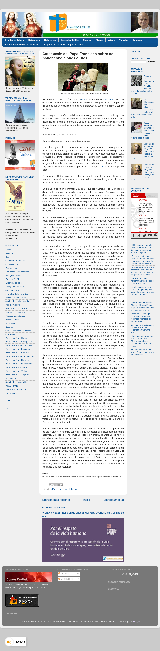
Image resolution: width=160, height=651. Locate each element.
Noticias (87, 40)
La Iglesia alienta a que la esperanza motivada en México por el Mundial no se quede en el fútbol (142, 271)
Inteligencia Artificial (14, 286)
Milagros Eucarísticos (15, 316)
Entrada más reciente (56, 499)
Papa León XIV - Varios (16, 367)
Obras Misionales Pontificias (18, 330)
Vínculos (123, 40)
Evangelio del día (13, 275)
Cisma (8, 257)
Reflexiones (50, 40)
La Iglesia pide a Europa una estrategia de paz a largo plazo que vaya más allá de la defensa (142, 291)
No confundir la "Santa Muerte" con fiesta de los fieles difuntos (142, 352)
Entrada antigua (113, 499)
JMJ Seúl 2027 (12, 290)
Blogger (136, 621)
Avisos (8, 249)
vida (104, 166)
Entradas (63, 573)
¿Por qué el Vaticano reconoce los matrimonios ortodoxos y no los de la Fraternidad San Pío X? (142, 260)
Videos (111, 40)
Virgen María (11, 393)
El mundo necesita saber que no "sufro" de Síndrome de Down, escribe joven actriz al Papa (142, 341)
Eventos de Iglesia (14, 40)
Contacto (137, 40)
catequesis (108, 99)
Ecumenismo (11, 268)
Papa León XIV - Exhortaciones (19, 356)
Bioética (9, 253)
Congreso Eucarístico (15, 261)
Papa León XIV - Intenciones (18, 364)
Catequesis (34, 40)
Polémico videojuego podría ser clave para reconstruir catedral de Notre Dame (141, 317)
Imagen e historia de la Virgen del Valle (63, 44)
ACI (83, 99)
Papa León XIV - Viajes (16, 371)
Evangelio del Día (70, 40)
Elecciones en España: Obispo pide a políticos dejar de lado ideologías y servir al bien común (142, 306)
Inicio (86, 499)
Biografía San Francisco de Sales (21, 44)
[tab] (138, 195)
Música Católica (12, 319)
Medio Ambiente (12, 305)
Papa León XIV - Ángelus (17, 375)
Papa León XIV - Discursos (17, 349)
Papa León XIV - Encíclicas (18, 353)
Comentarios (65, 579)
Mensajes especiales (15, 312)
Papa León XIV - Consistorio (18, 345)
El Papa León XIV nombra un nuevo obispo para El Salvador (142, 280)
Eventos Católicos (13, 279)
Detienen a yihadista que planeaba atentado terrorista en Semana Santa (142, 329)
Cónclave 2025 (12, 264)
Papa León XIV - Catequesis (18, 342)
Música (99, 40)
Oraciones (10, 334)
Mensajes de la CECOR (16, 308)
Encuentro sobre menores (17, 272)
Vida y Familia (11, 386)
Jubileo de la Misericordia (17, 301)
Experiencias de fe (13, 283)
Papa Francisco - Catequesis (65, 489)
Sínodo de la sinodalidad (16, 382)
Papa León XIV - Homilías (17, 360)
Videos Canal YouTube (15, 389)
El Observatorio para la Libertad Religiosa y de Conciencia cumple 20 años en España (141, 249)
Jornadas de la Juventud (16, 294)
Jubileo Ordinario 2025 (15, 297)
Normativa (10, 323)
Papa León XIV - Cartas (16, 338)
